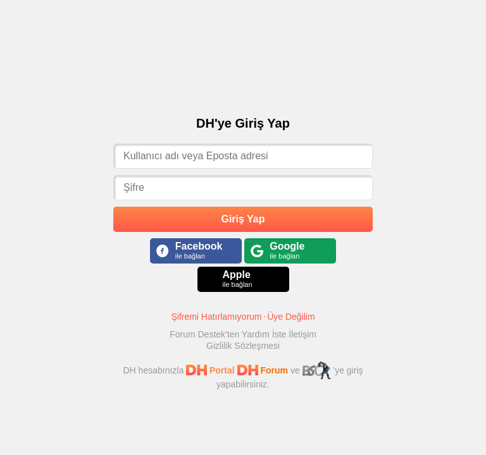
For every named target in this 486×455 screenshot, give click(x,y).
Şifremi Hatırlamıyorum (216, 317)
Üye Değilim (291, 317)
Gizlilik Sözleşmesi (243, 346)
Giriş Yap (243, 219)
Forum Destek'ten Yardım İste (229, 334)
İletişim (302, 334)
